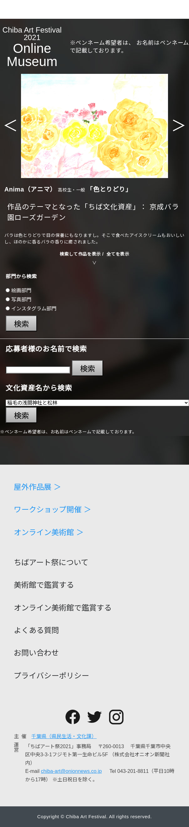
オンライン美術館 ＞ (49, 532)
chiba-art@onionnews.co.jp (71, 771)
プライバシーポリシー (51, 676)
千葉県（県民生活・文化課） (64, 736)
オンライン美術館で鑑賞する (63, 608)
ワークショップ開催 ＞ (52, 509)
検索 (21, 324)
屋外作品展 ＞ (37, 487)
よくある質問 (36, 630)
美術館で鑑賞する (44, 585)
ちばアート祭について (51, 562)
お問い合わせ (36, 653)
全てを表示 (118, 254)
